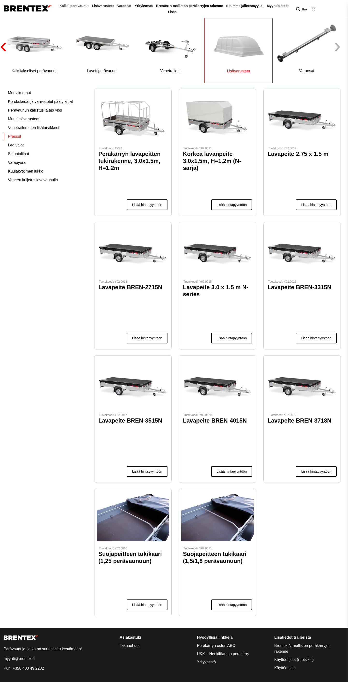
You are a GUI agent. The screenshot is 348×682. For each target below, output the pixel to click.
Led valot (16, 145)
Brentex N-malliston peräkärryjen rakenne (302, 648)
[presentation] (12, 49)
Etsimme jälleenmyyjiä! (244, 6)
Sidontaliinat (18, 154)
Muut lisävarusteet (23, 119)
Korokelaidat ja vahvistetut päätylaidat (40, 101)
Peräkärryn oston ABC (216, 646)
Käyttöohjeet (285, 668)
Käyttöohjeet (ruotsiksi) (294, 660)
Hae (304, 9)
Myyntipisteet (277, 6)
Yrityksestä (144, 6)
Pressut (14, 136)
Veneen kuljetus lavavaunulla (33, 180)
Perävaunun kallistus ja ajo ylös (35, 110)
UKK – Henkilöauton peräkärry (223, 654)
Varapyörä (17, 162)
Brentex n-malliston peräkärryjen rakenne (189, 6)
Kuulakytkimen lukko (25, 171)
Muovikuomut (19, 93)
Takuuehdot (130, 646)
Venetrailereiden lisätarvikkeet (33, 128)
